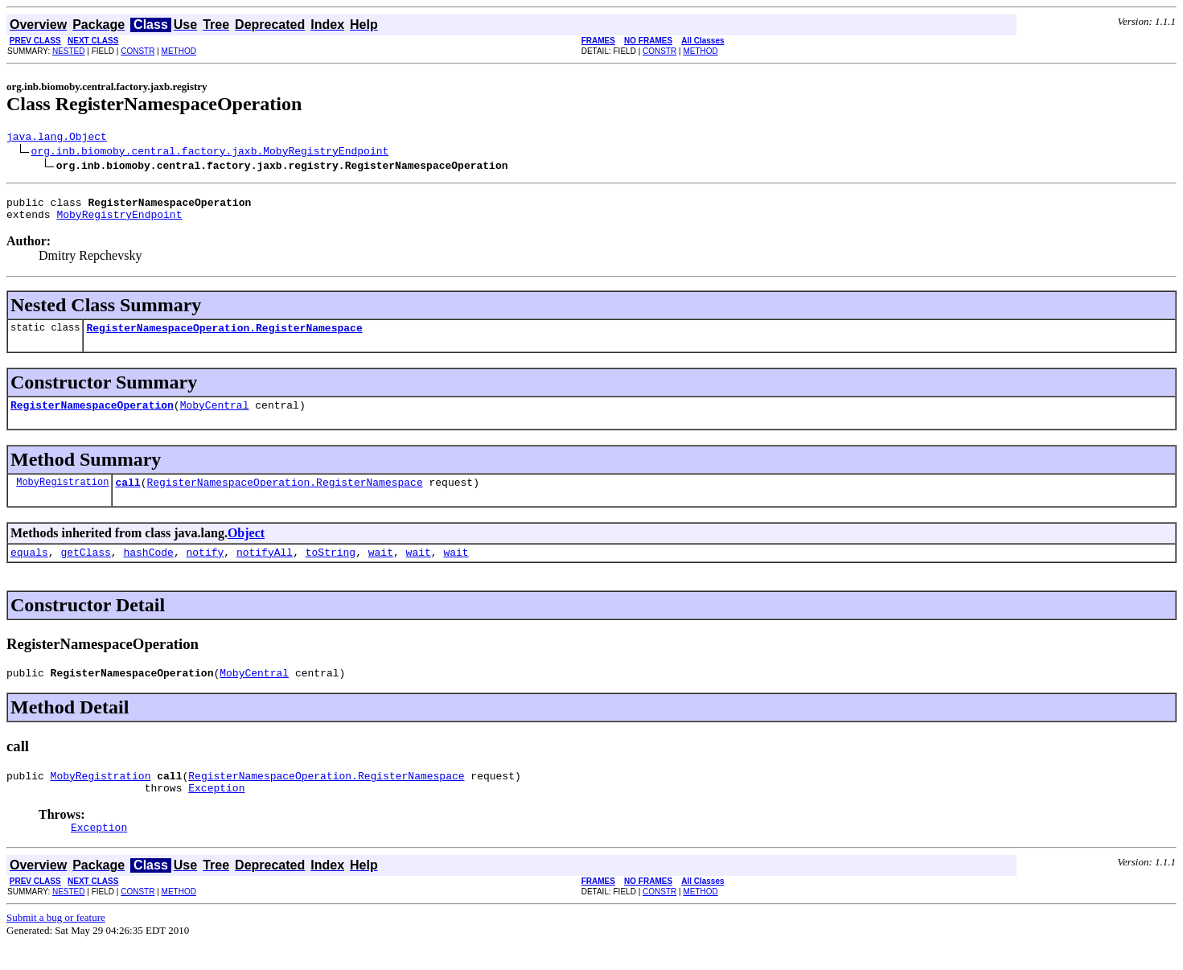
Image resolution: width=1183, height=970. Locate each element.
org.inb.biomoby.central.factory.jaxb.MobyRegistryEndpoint (210, 153)
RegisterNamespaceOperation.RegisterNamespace (224, 337)
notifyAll (264, 568)
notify (205, 568)
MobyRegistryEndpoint (119, 221)
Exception (216, 811)
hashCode (148, 568)
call (127, 496)
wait (380, 568)
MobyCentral (214, 416)
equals (29, 568)
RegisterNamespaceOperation (92, 416)
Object (246, 547)
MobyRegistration (62, 496)
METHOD (179, 51)
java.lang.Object (56, 138)
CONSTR (137, 51)
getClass (85, 568)
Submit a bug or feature (55, 944)
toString (330, 568)
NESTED (68, 51)
